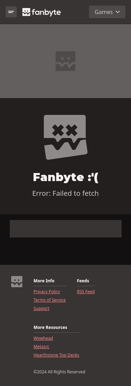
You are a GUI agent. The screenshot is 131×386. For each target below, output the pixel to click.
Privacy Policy (47, 292)
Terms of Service (50, 300)
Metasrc (41, 347)
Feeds (83, 281)
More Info (44, 281)
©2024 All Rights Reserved (59, 372)
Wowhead (43, 338)
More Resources (50, 327)
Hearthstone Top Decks (56, 355)
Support (41, 308)
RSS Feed (86, 292)
